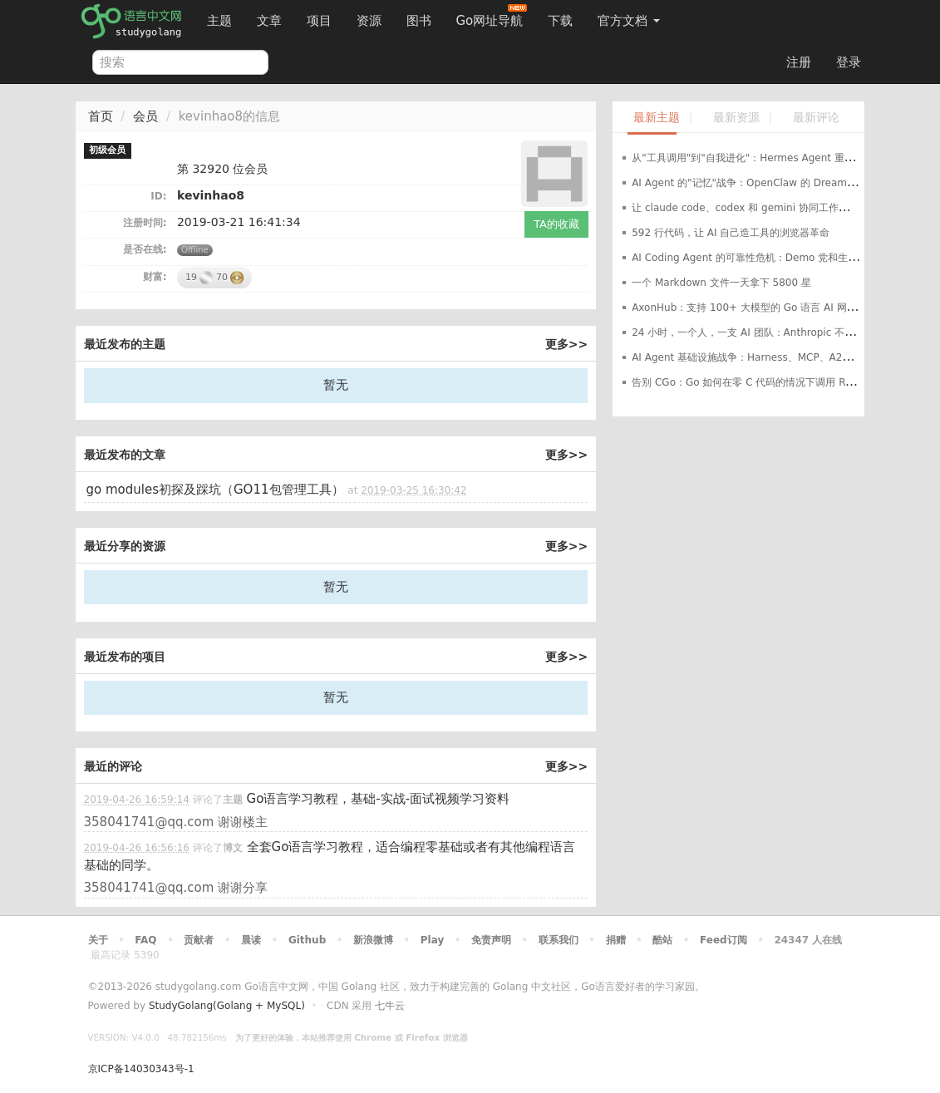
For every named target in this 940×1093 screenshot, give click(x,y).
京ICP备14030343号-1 (141, 1069)
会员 (145, 116)
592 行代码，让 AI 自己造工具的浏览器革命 (730, 233)
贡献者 (199, 940)
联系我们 (558, 940)
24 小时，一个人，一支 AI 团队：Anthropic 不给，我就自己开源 (778, 332)
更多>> (566, 344)
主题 (219, 20)
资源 (369, 20)
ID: (158, 196)
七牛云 (390, 1006)
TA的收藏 (556, 224)
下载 (560, 20)
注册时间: (145, 223)
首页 (100, 116)
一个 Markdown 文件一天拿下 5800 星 (721, 282)
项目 (319, 20)
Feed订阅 (723, 940)
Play (432, 940)
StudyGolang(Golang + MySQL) (227, 1006)
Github (307, 940)
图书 (418, 20)
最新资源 (736, 117)
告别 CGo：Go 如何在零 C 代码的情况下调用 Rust (746, 382)
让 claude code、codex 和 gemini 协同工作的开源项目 (760, 208)
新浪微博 (373, 940)
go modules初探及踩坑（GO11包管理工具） (215, 489)
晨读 (251, 940)
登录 (848, 62)
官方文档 (629, 20)
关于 (98, 940)
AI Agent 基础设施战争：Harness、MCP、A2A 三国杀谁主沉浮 (777, 357)
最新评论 (816, 117)
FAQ (145, 940)
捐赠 (616, 940)
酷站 (662, 940)
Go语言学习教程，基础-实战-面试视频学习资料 (378, 798)
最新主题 (656, 117)
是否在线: (145, 249)
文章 (269, 20)
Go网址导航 (492, 16)
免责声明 (491, 940)
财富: (155, 277)
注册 (798, 62)
